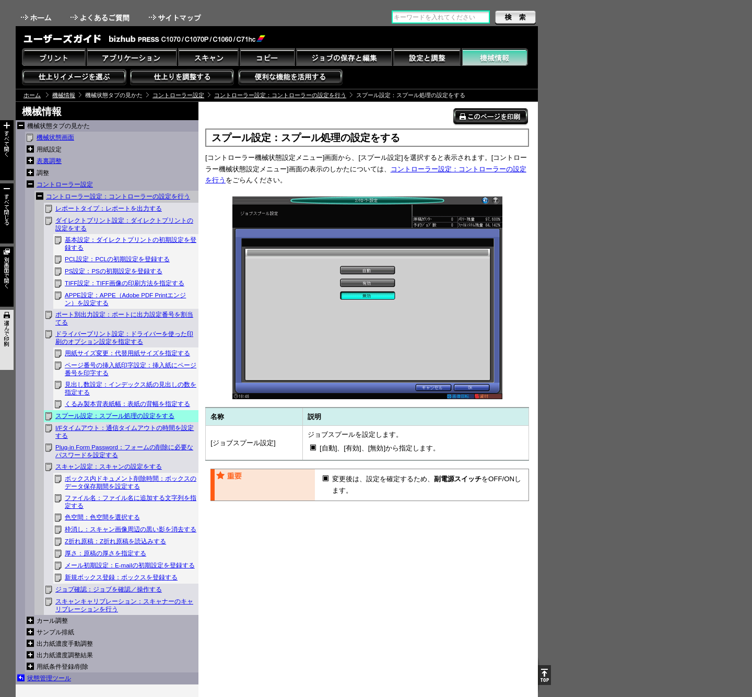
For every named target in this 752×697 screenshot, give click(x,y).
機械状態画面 (55, 137)
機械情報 (63, 95)
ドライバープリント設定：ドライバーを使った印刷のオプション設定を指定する (124, 338)
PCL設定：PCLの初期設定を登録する (117, 259)
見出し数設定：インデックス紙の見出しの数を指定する (130, 388)
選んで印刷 (7, 340)
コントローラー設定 (178, 95)
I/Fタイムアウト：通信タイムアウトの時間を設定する (124, 432)
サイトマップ (176, 17)
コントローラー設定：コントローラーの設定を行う (280, 95)
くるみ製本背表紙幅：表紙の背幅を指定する (127, 404)
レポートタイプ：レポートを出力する (108, 208)
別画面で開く (7, 277)
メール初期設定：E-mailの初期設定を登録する (130, 565)
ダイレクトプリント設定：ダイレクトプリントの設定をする (124, 224)
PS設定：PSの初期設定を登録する (113, 271)
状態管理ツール (49, 678)
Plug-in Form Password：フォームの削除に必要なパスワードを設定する (124, 451)
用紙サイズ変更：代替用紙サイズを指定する (127, 353)
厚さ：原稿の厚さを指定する (105, 553)
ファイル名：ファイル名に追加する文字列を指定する (130, 502)
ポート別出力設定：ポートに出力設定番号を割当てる (124, 318)
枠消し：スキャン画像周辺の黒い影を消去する (130, 529)
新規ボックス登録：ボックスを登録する (121, 577)
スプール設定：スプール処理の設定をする (114, 416)
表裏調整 (49, 161)
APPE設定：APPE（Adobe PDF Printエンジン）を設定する (125, 299)
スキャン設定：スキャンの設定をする (108, 466)
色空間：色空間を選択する (102, 517)
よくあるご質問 (101, 17)
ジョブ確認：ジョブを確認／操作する (108, 589)
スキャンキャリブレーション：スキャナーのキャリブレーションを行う (124, 605)
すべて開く (7, 150)
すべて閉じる (7, 213)
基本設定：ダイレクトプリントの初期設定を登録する (130, 244)
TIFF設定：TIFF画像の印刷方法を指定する (124, 283)
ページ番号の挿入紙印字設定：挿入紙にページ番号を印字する (130, 369)
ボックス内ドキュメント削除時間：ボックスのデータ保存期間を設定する (130, 482)
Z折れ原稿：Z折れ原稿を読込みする (115, 541)
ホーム (37, 17)
